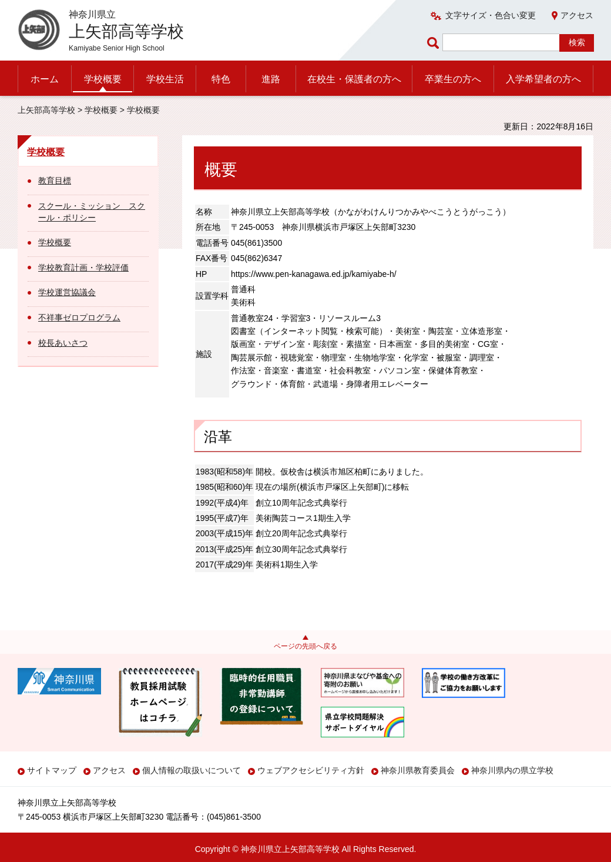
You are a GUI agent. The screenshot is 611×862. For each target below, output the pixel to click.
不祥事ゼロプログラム (79, 317)
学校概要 (103, 79)
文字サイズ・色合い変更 (490, 15)
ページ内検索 (434, 43)
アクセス (576, 15)
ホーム (45, 79)
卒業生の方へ (453, 79)
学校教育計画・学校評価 (83, 267)
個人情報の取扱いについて (191, 770)
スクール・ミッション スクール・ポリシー (91, 211)
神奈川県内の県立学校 (512, 770)
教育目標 (54, 180)
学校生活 (165, 79)
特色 (221, 79)
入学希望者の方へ (543, 79)
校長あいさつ (63, 343)
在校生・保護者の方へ (354, 79)
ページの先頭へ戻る (305, 646)
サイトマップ (51, 770)
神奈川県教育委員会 (418, 770)
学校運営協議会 (67, 292)
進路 (270, 79)
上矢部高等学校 (46, 110)
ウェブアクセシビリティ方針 (310, 770)
